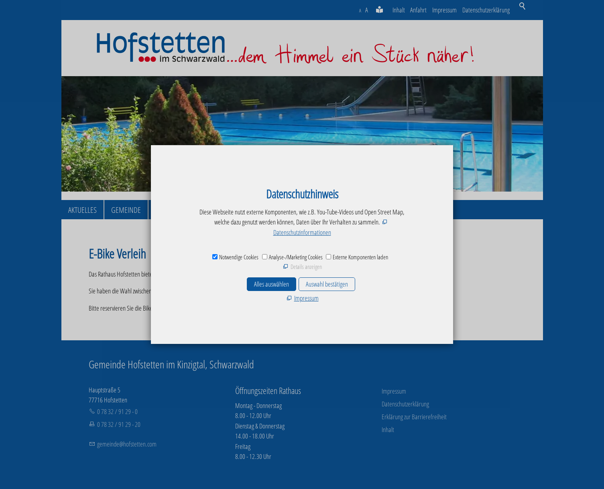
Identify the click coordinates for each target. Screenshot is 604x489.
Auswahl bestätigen (327, 284)
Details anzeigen (306, 267)
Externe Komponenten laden (360, 257)
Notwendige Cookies (238, 257)
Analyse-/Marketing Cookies (296, 257)
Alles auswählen (271, 284)
